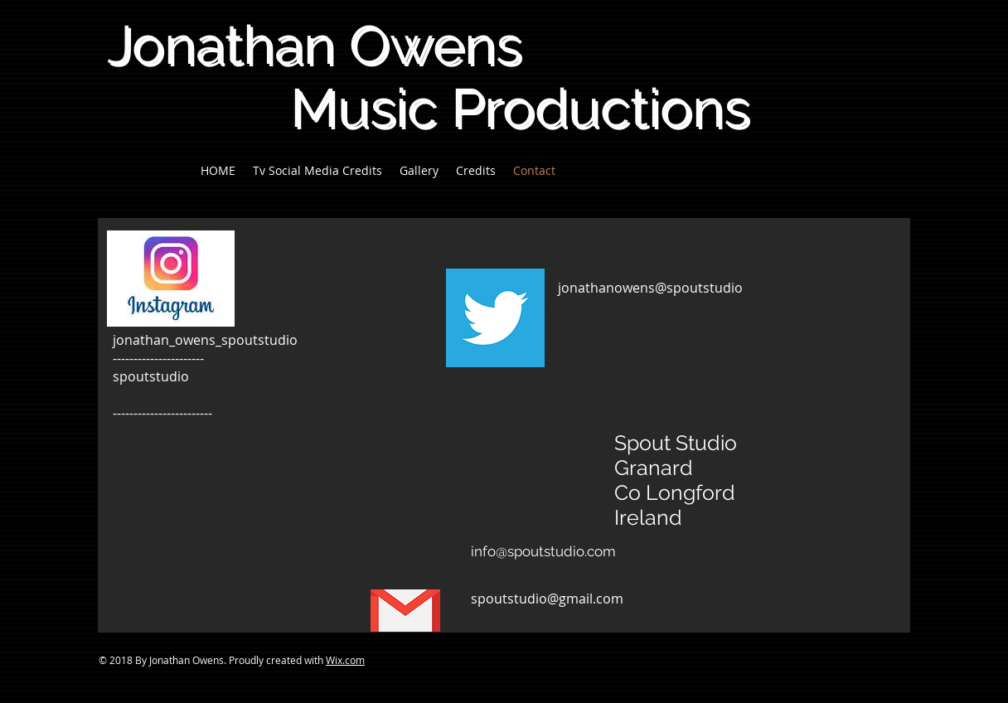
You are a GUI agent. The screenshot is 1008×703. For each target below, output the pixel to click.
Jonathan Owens (314, 44)
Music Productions (428, 107)
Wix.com (345, 660)
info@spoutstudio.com (543, 551)
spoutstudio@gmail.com (547, 598)
